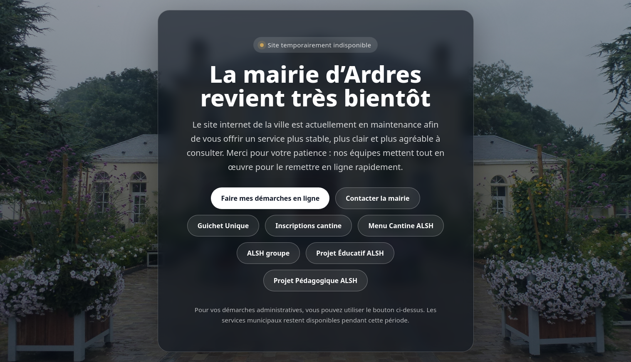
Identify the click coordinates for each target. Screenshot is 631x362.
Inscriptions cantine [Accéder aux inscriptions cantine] (308, 225)
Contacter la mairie (377, 198)
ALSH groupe (268, 253)
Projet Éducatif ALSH (350, 253)
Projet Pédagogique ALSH (316, 280)
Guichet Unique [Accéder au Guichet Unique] (223, 225)
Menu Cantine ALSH (400, 225)
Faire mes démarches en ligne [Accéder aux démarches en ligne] (270, 198)
